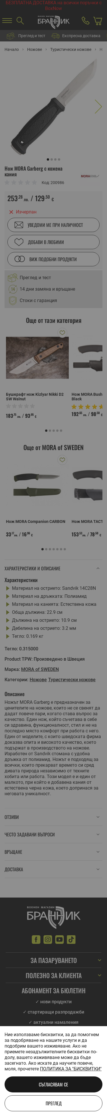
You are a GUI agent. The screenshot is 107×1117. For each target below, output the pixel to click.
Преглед (54, 1103)
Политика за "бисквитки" (71, 1069)
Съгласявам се (53, 1084)
